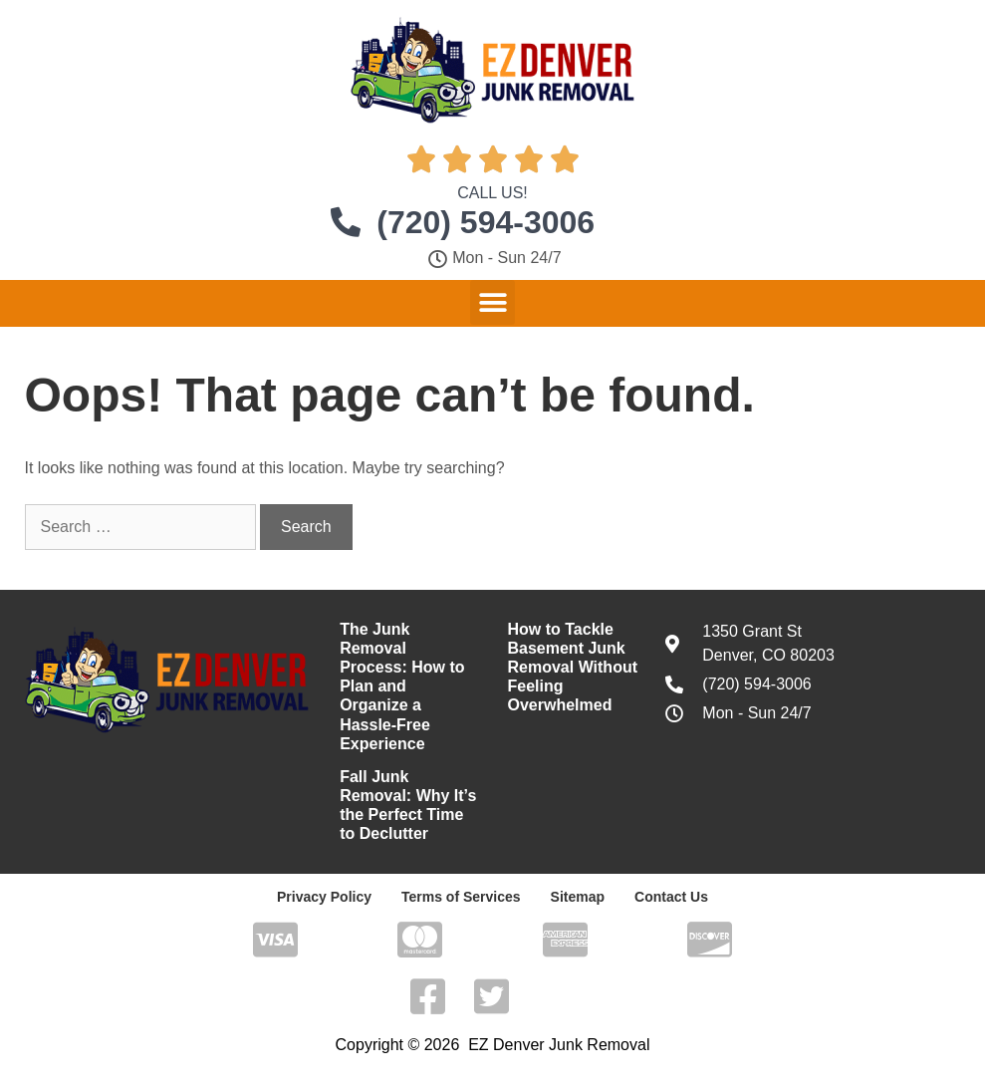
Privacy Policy (324, 897)
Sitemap (578, 897)
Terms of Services (461, 897)
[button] (492, 302)
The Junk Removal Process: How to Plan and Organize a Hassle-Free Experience (402, 686)
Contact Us (671, 897)
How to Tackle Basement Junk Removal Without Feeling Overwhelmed (572, 667)
